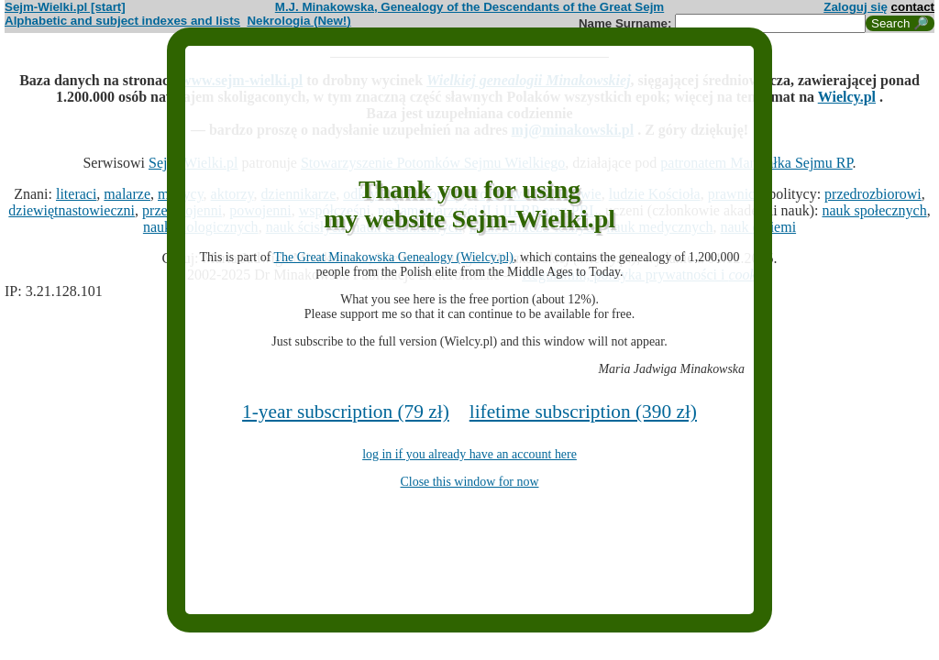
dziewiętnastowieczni (71, 210)
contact (912, 7)
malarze (127, 194)
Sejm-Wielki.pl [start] (65, 7)
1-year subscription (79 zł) (345, 412)
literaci (76, 194)
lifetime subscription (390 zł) (583, 412)
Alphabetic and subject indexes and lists (122, 21)
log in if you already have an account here (469, 454)
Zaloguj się (855, 7)
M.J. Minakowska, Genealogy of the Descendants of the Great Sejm (469, 7)
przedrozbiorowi (873, 194)
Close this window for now (470, 482)
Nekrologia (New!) (298, 21)
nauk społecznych (874, 210)
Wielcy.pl (847, 96)
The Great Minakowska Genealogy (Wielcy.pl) (394, 257)
